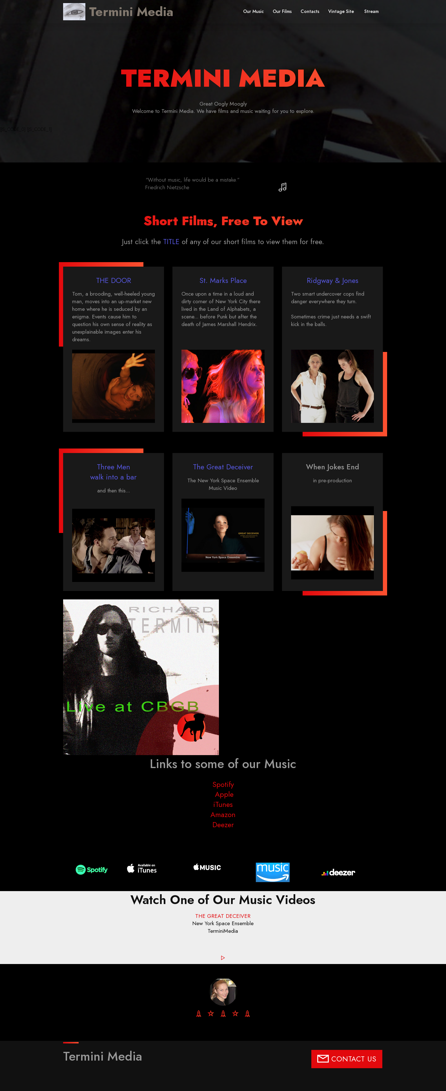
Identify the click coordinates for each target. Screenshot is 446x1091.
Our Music (253, 11)
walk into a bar (113, 477)
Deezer (223, 825)
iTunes (223, 804)
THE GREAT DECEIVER (222, 916)
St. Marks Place (223, 280)
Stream (371, 11)
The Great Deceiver (223, 467)
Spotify (223, 784)
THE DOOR (113, 280)
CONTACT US (346, 1059)
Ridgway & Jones (332, 280)
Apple (223, 794)
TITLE (171, 242)
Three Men (113, 467)
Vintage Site (341, 11)
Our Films (282, 11)
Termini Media (131, 12)
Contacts (310, 11)
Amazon (223, 814)
